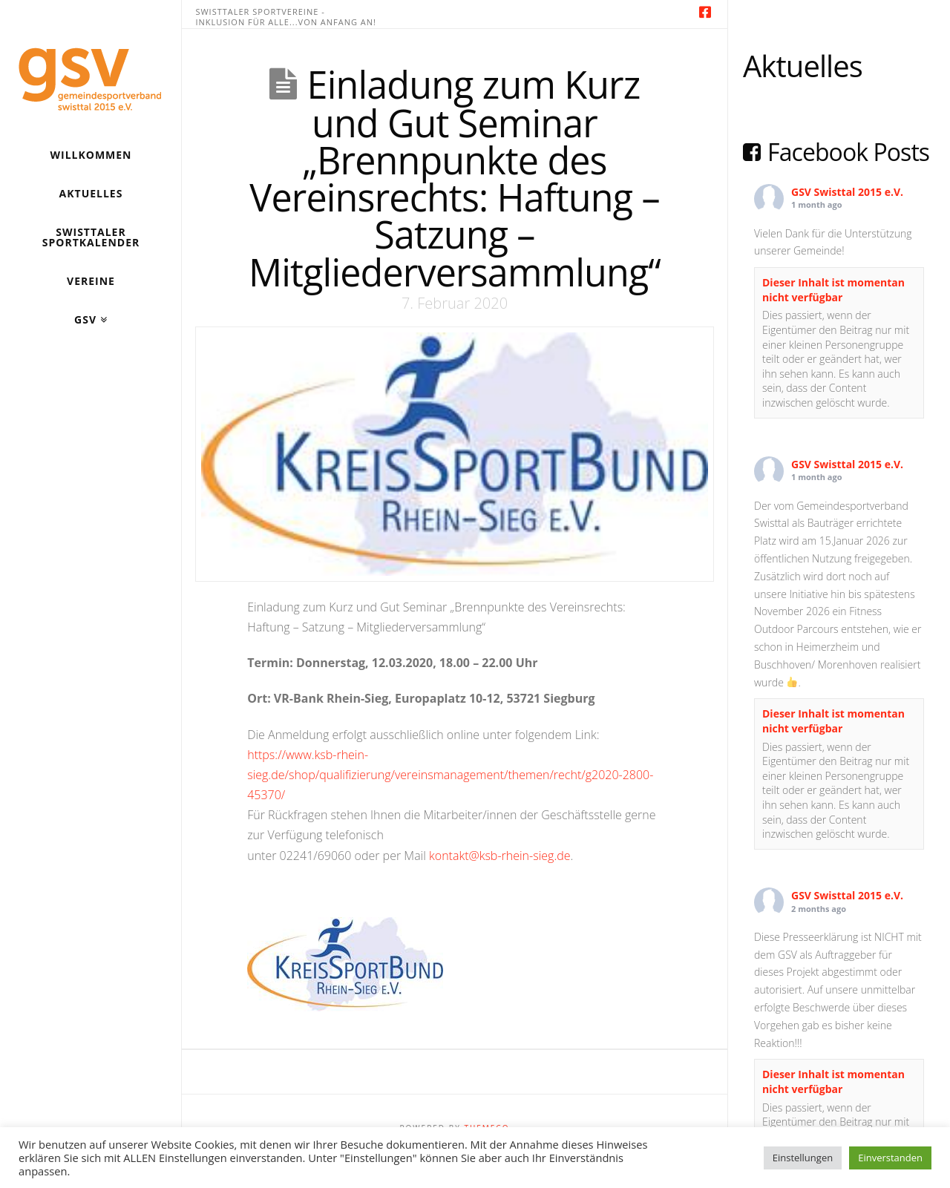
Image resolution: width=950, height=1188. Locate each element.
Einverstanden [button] (890, 1157)
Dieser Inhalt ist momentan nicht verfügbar (833, 289)
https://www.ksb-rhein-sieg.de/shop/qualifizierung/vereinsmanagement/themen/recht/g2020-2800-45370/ (450, 774)
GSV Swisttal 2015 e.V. (847, 192)
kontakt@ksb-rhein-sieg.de (500, 855)
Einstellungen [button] (803, 1157)
